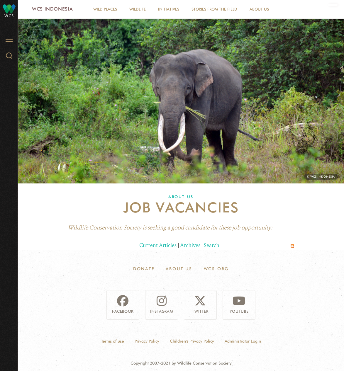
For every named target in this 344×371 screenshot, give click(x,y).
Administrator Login (243, 341)
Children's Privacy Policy (192, 341)
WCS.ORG (216, 268)
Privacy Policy (147, 341)
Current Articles (158, 245)
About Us (259, 9)
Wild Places (105, 9)
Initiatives (168, 9)
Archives (190, 245)
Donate (144, 268)
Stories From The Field (214, 9)
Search (211, 245)
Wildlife (137, 9)
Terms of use (112, 341)
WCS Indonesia (52, 9)
